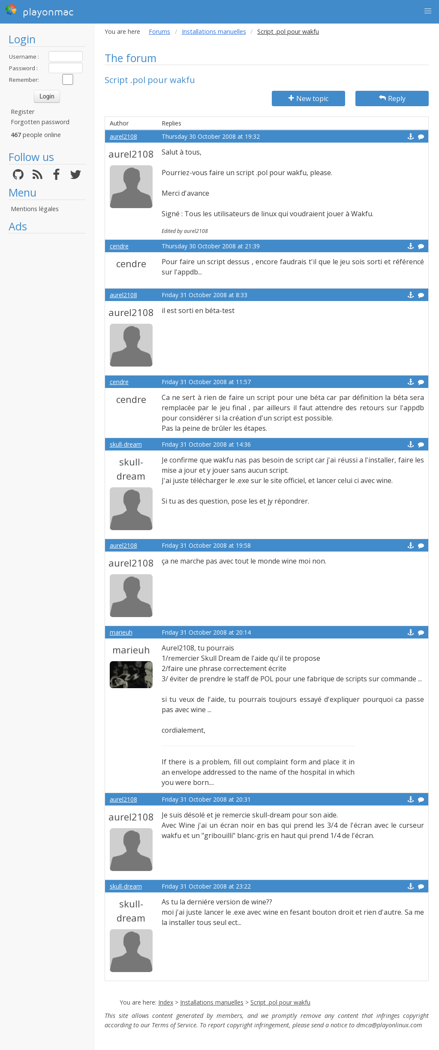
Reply (392, 98)
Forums (159, 31)
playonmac (39, 10)
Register (22, 111)
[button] (428, 11)
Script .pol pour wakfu (280, 1002)
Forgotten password (40, 122)
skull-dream (126, 444)
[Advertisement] (47, 366)
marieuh (121, 632)
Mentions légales (35, 209)
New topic (308, 98)
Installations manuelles (214, 31)
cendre (119, 246)
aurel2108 (123, 136)
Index (165, 1002)
